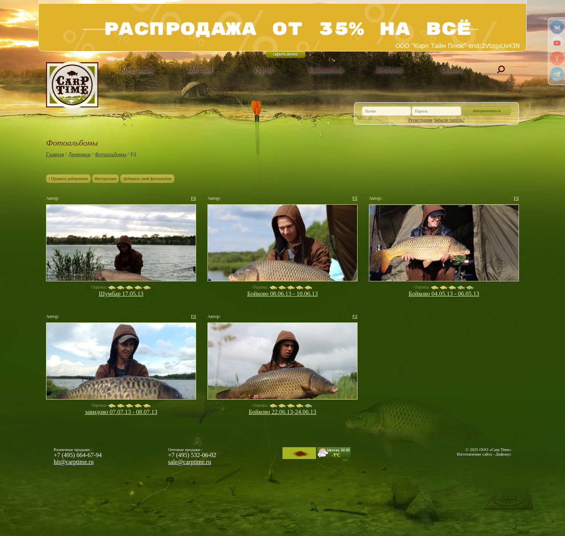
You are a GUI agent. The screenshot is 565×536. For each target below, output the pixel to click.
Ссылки (452, 69)
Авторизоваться (486, 110)
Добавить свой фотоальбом (147, 178)
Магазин (199, 69)
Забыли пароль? (449, 120)
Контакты (136, 69)
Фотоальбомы (110, 154)
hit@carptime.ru (74, 462)
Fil (193, 198)
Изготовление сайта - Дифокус (484, 454)
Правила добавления (68, 178)
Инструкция (106, 178)
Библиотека (325, 69)
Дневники (389, 69)
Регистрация (421, 120)
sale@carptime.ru (189, 462)
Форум (263, 69)
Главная (55, 154)
